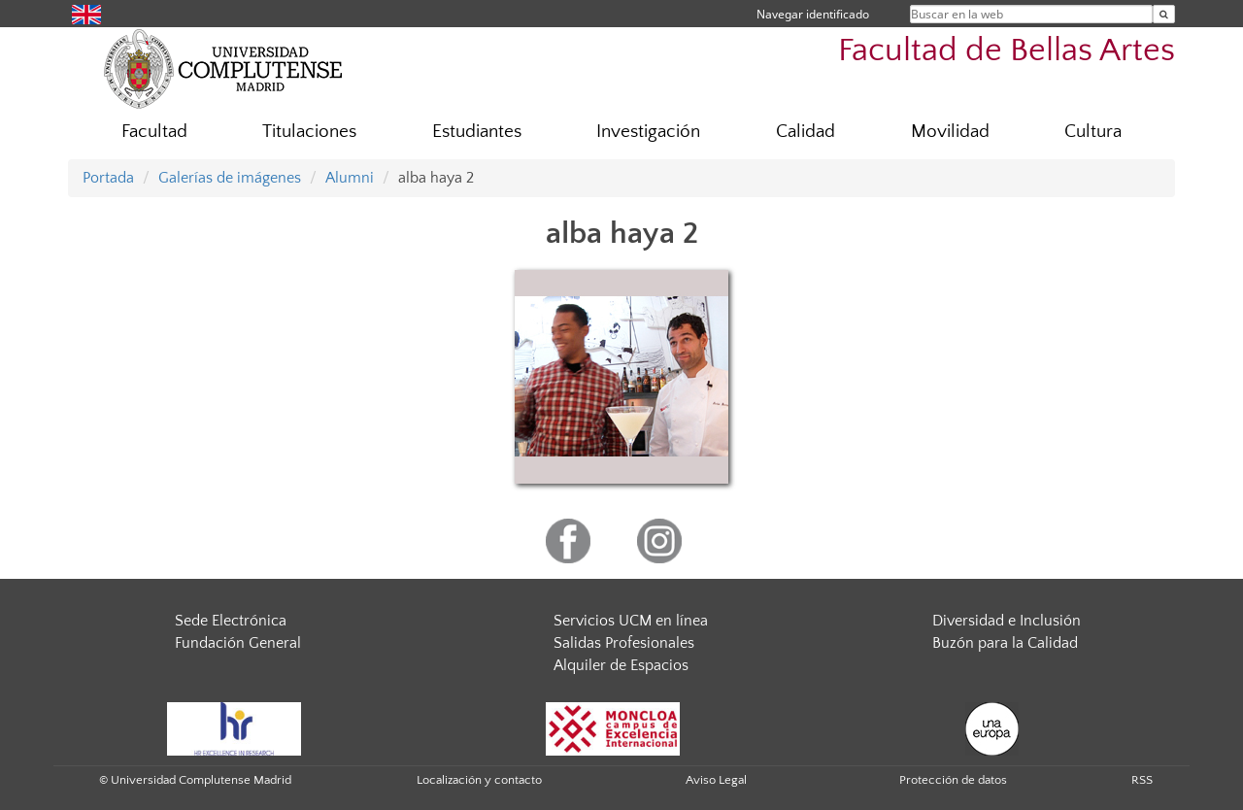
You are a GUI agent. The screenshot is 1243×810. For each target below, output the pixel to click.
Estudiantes (476, 131)
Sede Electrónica (230, 620)
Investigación (648, 131)
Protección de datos (953, 780)
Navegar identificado (812, 14)
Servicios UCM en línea (631, 620)
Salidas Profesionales (624, 643)
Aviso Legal (716, 780)
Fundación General (238, 643)
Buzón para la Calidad (1005, 643)
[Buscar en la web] (1164, 14)
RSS (1142, 780)
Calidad (805, 131)
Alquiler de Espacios (621, 665)
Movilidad (950, 131)
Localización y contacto (479, 780)
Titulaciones (309, 131)
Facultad (154, 131)
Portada (108, 177)
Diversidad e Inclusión (1006, 620)
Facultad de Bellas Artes (1006, 51)
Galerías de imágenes (229, 177)
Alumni (349, 177)
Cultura (1093, 131)
